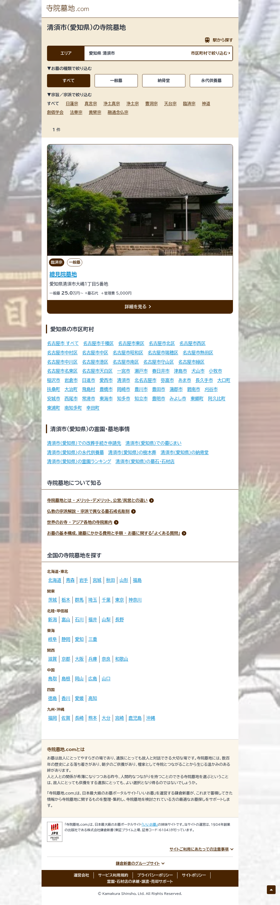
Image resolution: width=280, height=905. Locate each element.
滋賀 (52, 659)
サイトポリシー (194, 875)
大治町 (71, 389)
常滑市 (88, 398)
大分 (106, 718)
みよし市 (178, 398)
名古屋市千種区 (98, 343)
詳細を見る (139, 306)
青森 (70, 580)
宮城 (97, 580)
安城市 (53, 398)
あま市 (184, 380)
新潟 (52, 619)
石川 (79, 619)
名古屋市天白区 (97, 371)
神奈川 (135, 600)
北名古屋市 (145, 380)
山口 (106, 678)
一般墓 (116, 80)
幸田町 (93, 408)
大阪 (79, 659)
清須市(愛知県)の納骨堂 (185, 452)
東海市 (106, 398)
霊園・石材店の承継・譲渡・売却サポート (140, 881)
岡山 (79, 678)
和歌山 (121, 659)
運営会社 (81, 875)
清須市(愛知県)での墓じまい (154, 443)
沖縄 (150, 718)
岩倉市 (71, 380)
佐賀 (66, 718)
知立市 (141, 398)
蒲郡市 (176, 389)
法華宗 (76, 112)
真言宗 (90, 103)
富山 (66, 619)
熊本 (92, 718)
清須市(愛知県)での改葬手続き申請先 (84, 443)
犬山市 (198, 371)
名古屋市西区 (192, 343)
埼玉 (92, 600)
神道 (206, 103)
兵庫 (92, 659)
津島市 (180, 371)
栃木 (66, 600)
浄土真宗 (111, 103)
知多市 (123, 398)
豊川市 (141, 389)
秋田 (110, 580)
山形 (123, 580)
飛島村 (88, 389)
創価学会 (55, 112)
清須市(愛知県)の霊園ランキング (79, 461)
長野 (119, 619)
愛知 (79, 639)
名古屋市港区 (95, 362)
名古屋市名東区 (62, 371)
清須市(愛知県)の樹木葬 (132, 452)
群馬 (79, 600)
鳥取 (52, 678)
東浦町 (53, 408)
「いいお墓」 (150, 824)
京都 (66, 659)
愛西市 (106, 380)
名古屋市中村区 (62, 352)
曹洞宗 (151, 103)
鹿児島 (135, 718)
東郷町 (197, 398)
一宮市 (123, 371)
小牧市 (215, 371)
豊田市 (158, 389)
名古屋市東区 (131, 343)
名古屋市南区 (126, 362)
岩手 (83, 580)
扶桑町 (53, 389)
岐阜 (52, 639)
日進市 (88, 380)
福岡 (52, 718)
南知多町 (73, 408)
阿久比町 (217, 398)
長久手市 (204, 380)
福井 (92, 619)
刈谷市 (211, 389)
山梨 (106, 619)
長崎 (79, 718)
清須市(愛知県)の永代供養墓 (75, 452)
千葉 (106, 600)
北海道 (54, 580)
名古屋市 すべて (63, 343)
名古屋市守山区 (158, 362)
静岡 (66, 639)
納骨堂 (164, 80)
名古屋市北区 (162, 343)
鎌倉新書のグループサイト (138, 863)
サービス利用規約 (113, 875)
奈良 (106, 659)
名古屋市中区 (95, 352)
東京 (119, 600)
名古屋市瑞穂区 (163, 352)
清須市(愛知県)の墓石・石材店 (145, 461)
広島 (92, 678)
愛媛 (79, 698)
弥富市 (167, 380)
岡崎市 (123, 389)
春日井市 (161, 371)
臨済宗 (189, 103)
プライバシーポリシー (155, 875)
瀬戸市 (141, 371)
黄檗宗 (95, 112)
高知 (92, 698)
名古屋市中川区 (62, 362)
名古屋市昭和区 (128, 352)
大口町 (224, 380)
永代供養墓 (211, 80)
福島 (137, 580)
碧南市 (193, 389)
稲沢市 (53, 380)
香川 (66, 698)
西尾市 (71, 398)
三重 (92, 639)
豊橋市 (106, 389)
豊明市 (158, 398)
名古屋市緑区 (191, 362)
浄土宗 (132, 103)
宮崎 (119, 718)
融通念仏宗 (118, 112)
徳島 (52, 698)
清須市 (123, 380)
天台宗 (170, 103)
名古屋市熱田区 (198, 352)
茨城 (52, 600)
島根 (66, 678)
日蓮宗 (72, 103)
